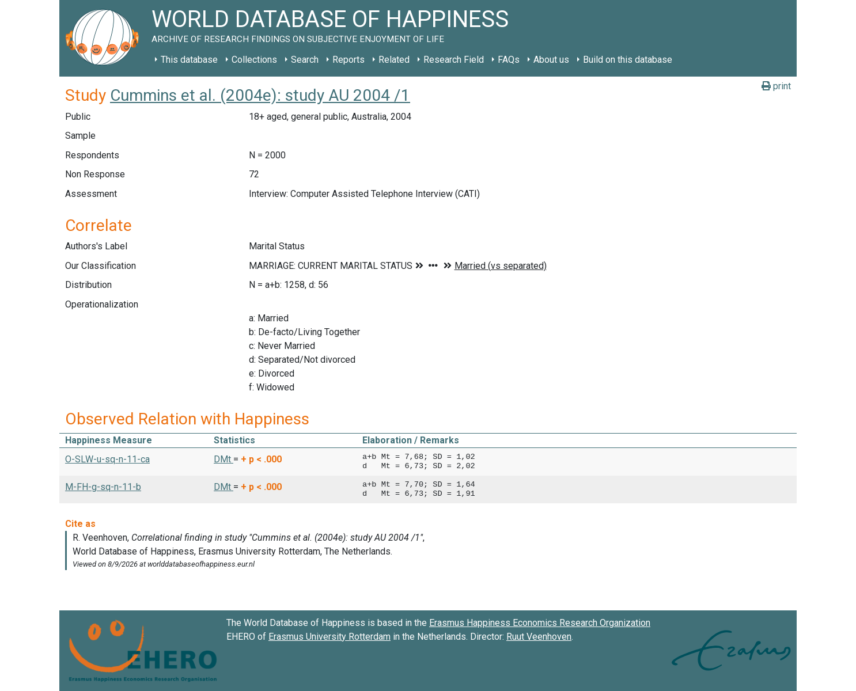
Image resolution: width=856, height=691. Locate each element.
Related (394, 59)
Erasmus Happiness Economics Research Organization (539, 622)
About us (551, 59)
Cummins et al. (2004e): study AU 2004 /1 (260, 95)
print (776, 86)
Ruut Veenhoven (538, 636)
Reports (348, 59)
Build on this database (627, 59)
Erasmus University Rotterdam (329, 636)
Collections (254, 59)
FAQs (509, 59)
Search (305, 59)
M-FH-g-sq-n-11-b (103, 486)
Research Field (453, 59)
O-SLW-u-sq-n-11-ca (107, 459)
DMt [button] (223, 459)
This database (189, 59)
